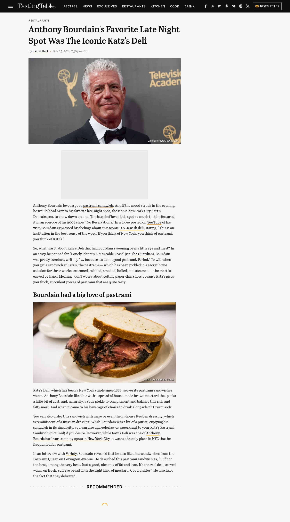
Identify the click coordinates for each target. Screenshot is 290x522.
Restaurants (134, 6)
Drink (189, 6)
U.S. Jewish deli (131, 227)
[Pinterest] (227, 6)
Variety (71, 453)
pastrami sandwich (98, 205)
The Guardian (142, 253)
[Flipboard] (220, 6)
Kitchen (158, 6)
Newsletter (267, 6)
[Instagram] (241, 6)
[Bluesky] (234, 6)
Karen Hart (40, 51)
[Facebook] (206, 6)
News (87, 6)
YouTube (154, 222)
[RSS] (248, 6)
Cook (174, 6)
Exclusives (107, 6)
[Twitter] (213, 6)
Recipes (70, 6)
